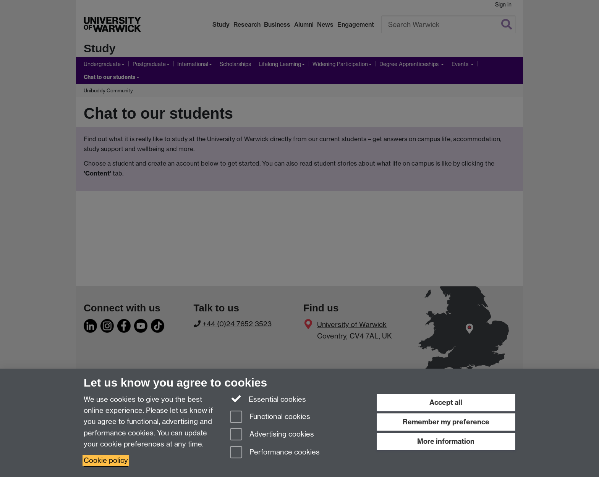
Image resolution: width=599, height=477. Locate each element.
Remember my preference (446, 421)
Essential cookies (268, 399)
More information (445, 441)
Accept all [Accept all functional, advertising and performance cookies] (445, 402)
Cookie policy (106, 460)
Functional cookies (270, 417)
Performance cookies (275, 453)
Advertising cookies (272, 435)
